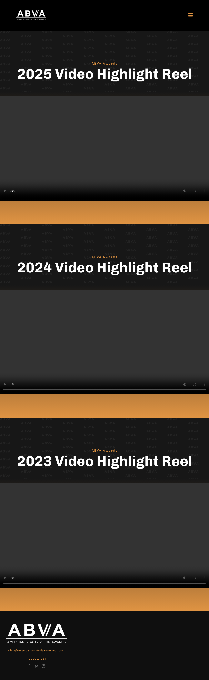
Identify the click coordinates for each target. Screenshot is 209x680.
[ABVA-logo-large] (31, 12)
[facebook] (29, 666)
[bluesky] (36, 666)
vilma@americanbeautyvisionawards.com (36, 650)
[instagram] (43, 666)
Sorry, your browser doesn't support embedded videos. (104, 148)
